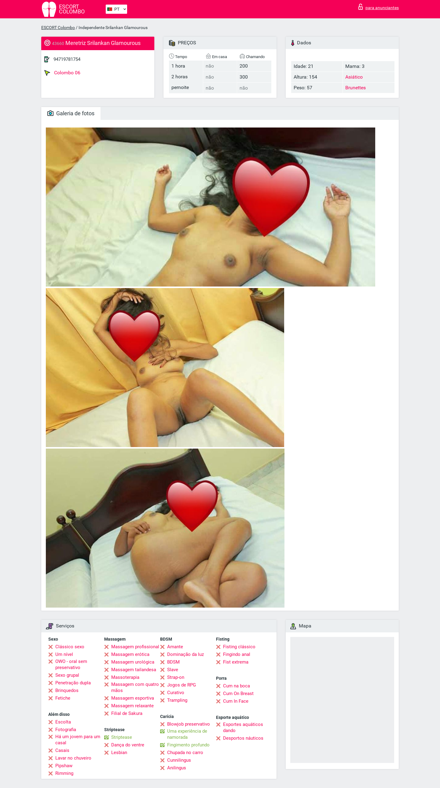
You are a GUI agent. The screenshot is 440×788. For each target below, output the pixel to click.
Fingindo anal (236, 654)
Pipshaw (63, 765)
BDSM (173, 662)
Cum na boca (236, 686)
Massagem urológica (132, 662)
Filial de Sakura (126, 713)
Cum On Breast (238, 693)
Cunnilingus (179, 760)
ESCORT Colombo (58, 27)
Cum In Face (235, 701)
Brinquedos (67, 690)
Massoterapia (125, 677)
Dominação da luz (185, 654)
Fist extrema (235, 662)
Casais (62, 750)
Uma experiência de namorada (187, 734)
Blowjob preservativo (188, 724)
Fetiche (62, 698)
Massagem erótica (130, 654)
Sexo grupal (67, 675)
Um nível (64, 654)
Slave (172, 669)
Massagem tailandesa (133, 669)
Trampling (177, 700)
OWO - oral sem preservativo (71, 664)
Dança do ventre (127, 745)
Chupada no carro (185, 752)
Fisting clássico (239, 646)
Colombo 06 (62, 73)
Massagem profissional (135, 646)
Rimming (64, 773)
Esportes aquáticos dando (243, 727)
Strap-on (175, 677)
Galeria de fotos (70, 113)
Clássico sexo (69, 646)
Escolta (63, 722)
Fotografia (65, 729)
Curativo (175, 692)
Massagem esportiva (132, 698)
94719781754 (66, 59)
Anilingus (176, 768)
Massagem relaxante (132, 705)
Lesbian (119, 752)
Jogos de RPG (181, 685)
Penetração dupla (73, 683)
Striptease (121, 737)
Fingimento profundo (188, 745)
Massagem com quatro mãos (135, 687)
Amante (175, 646)
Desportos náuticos (243, 738)
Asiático (354, 77)
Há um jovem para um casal (77, 739)
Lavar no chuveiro (73, 758)
